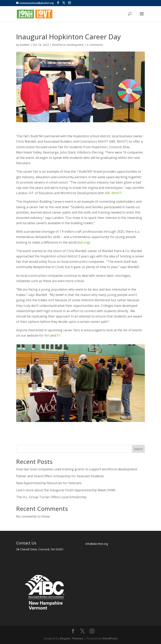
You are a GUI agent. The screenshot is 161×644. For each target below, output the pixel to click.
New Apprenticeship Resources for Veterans (49, 483)
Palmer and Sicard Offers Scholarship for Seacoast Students (60, 476)
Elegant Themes (71, 638)
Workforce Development (68, 45)
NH (46, 335)
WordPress (110, 638)
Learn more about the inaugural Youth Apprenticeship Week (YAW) (65, 490)
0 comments (95, 45)
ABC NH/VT (113, 193)
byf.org (83, 242)
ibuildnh (25, 45)
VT (58, 335)
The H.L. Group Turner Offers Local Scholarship (51, 497)
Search (138, 449)
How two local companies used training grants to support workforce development (76, 469)
